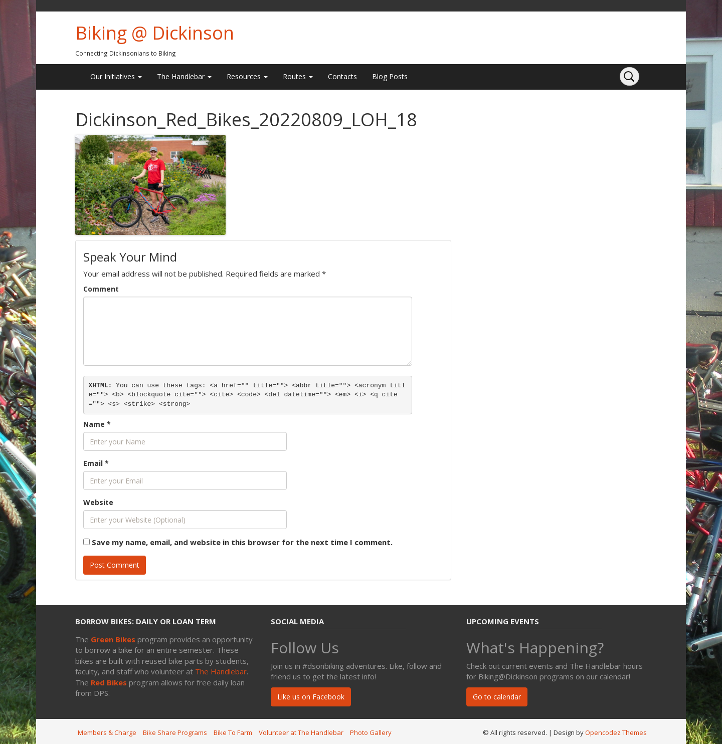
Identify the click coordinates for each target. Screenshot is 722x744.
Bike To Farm (233, 732)
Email (96, 463)
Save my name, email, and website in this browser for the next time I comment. (242, 542)
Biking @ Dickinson (154, 33)
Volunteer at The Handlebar (301, 732)
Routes (298, 76)
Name (97, 424)
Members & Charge (107, 732)
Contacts (342, 76)
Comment (101, 289)
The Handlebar (184, 76)
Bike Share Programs (175, 732)
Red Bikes (109, 682)
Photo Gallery (371, 732)
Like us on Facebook (310, 696)
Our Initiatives (116, 76)
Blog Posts (390, 76)
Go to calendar (497, 696)
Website (98, 502)
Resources (247, 76)
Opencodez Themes (616, 732)
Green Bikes (113, 639)
